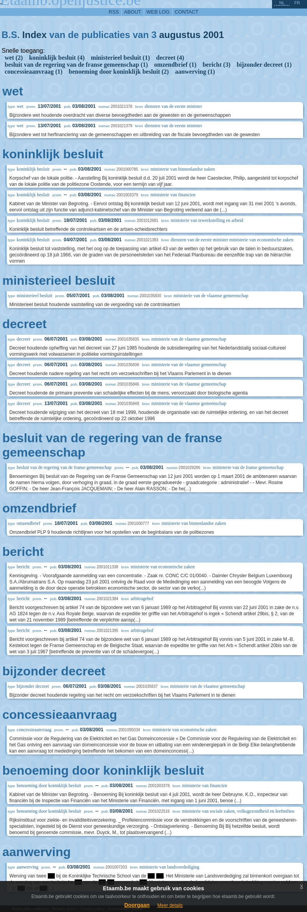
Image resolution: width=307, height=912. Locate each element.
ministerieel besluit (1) (120, 57)
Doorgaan (137, 905)
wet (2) (14, 57)
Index (34, 34)
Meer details (170, 905)
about (132, 12)
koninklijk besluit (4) (57, 57)
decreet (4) (170, 57)
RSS (114, 12)
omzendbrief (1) (175, 64)
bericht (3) (216, 64)
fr (297, 2)
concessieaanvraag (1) (34, 71)
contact (187, 12)
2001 (213, 34)
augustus (180, 34)
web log (158, 12)
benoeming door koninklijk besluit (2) (119, 71)
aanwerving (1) (195, 71)
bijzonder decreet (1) (264, 64)
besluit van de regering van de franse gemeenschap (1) (76, 64)
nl (281, 2)
